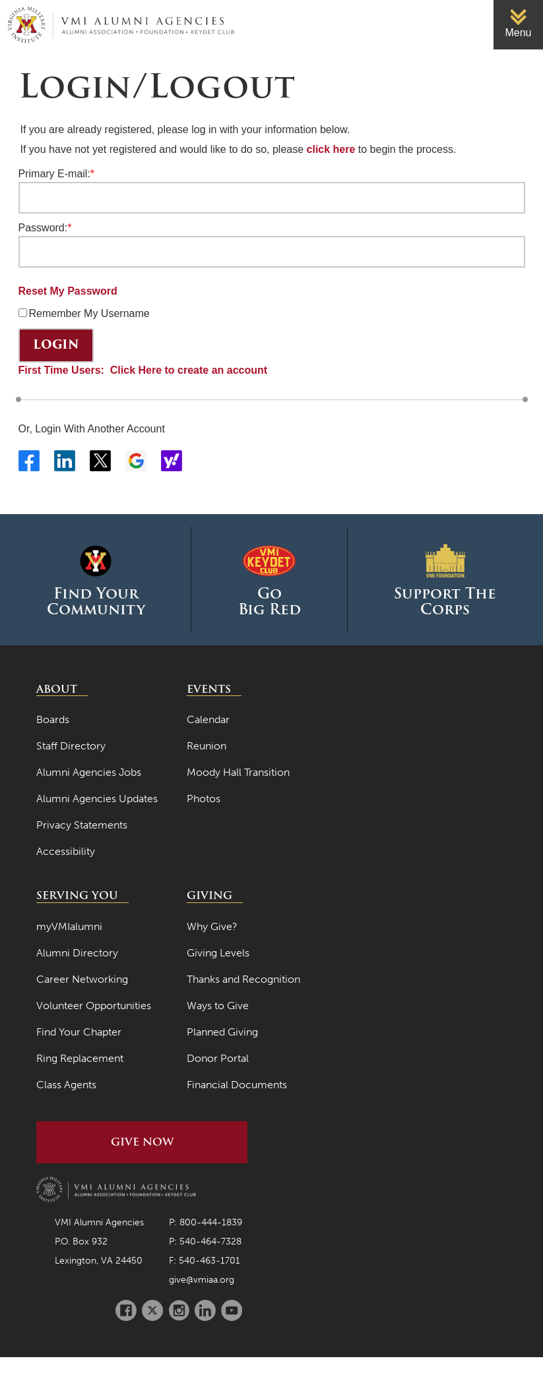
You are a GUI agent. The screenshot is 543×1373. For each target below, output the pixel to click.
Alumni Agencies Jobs (88, 772)
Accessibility (65, 851)
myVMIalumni (69, 926)
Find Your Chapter (78, 1032)
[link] (518, 24)
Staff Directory (71, 746)
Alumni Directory (77, 953)
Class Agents (66, 1084)
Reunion (206, 746)
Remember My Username (89, 313)
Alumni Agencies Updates (97, 798)
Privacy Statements (81, 825)
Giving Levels (218, 953)
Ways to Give (218, 1005)
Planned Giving (222, 1032)
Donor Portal (218, 1058)
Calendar (208, 719)
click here (331, 149)
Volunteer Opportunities (93, 1005)
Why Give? (212, 926)
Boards (52, 719)
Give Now (142, 1142)
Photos (203, 798)
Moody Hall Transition (238, 772)
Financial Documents (237, 1084)
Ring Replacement (79, 1058)
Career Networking (82, 979)
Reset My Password (67, 291)
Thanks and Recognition (243, 979)
